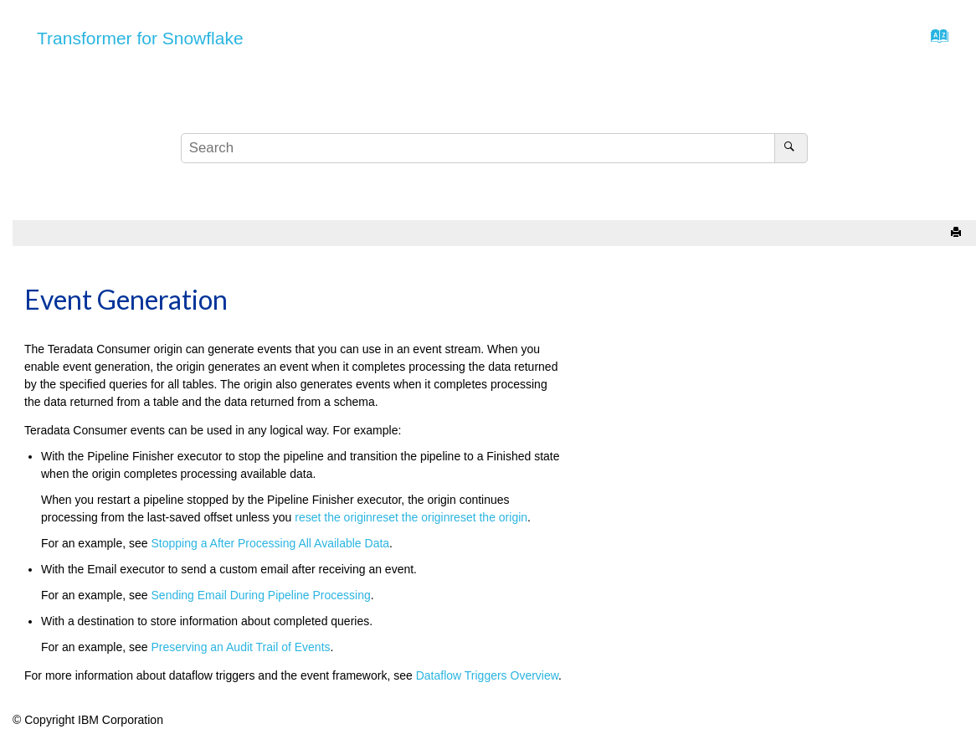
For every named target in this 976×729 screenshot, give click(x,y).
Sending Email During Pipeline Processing (261, 595)
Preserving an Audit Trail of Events (241, 647)
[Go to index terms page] (934, 40)
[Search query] (494, 148)
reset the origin (333, 517)
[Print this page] (957, 233)
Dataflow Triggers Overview (487, 675)
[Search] (790, 148)
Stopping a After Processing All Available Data (271, 543)
